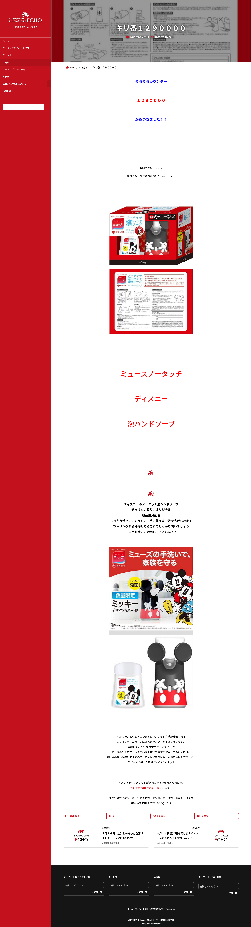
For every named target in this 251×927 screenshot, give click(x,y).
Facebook (8, 90)
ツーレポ (7, 55)
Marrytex (157, 922)
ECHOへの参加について (14, 83)
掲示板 (6, 76)
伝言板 (6, 62)
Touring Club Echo (147, 918)
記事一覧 (98, 892)
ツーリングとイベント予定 (16, 48)
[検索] (46, 107)
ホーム (6, 40)
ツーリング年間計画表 (14, 69)
